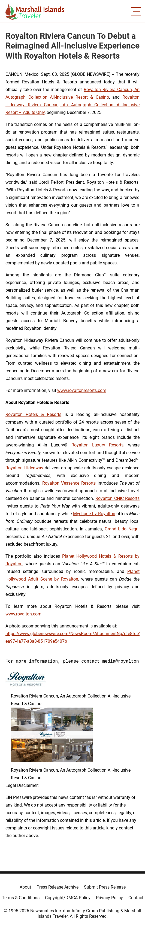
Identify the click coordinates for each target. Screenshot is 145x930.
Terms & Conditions (21, 897)
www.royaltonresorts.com (81, 390)
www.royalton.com (23, 614)
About (25, 887)
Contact (135, 897)
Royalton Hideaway (24, 467)
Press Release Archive (57, 887)
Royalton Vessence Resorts (69, 483)
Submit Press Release (105, 887)
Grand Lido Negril (122, 529)
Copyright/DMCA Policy (67, 897)
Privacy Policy (109, 897)
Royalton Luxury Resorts (97, 445)
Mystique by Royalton (94, 513)
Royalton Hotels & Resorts (33, 414)
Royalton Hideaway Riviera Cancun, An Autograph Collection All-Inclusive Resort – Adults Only (72, 105)
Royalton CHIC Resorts (117, 498)
